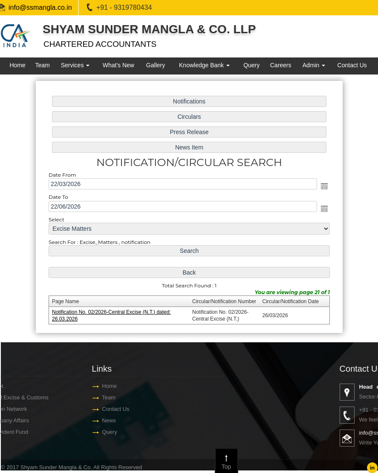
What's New (118, 65)
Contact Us (352, 65)
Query (251, 65)
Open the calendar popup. (324, 186)
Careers (280, 65)
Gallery (155, 65)
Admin (314, 65)
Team (42, 65)
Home (17, 65)
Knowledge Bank (204, 65)
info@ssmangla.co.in (40, 7)
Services (75, 65)
